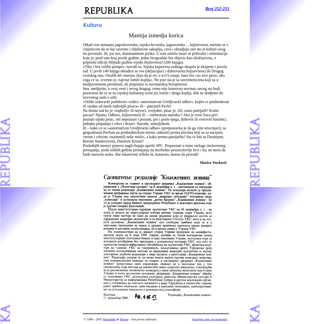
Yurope (124, 319)
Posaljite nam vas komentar (209, 319)
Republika (109, 319)
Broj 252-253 (217, 8)
